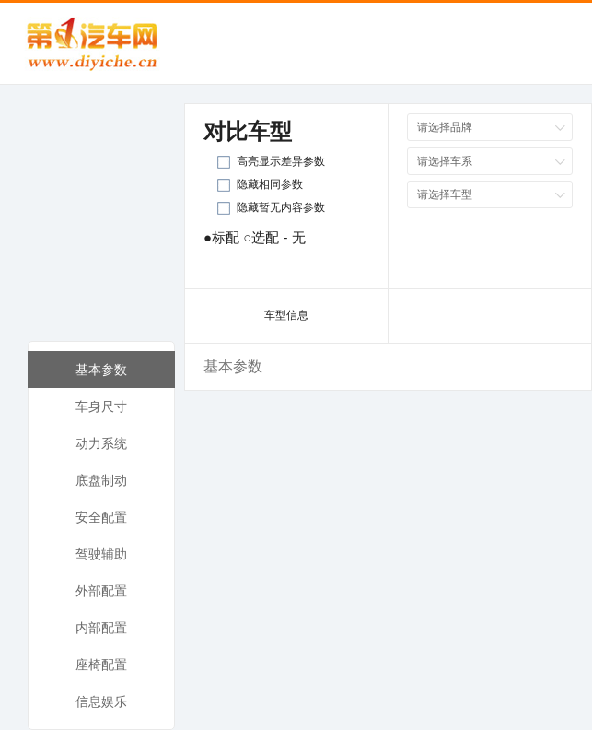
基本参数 (101, 369)
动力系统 (101, 443)
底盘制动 (101, 480)
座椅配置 (101, 664)
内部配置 (101, 627)
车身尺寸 (101, 406)
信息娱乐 (101, 701)
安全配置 (101, 517)
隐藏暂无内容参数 (281, 207)
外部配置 (101, 590)
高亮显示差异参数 (281, 161)
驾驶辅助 (101, 554)
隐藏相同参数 (270, 184)
